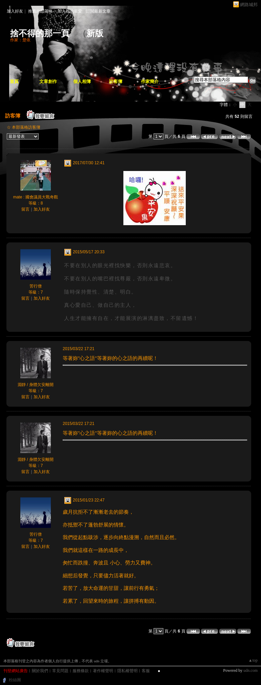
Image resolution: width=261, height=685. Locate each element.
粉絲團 (15, 680)
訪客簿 (115, 81)
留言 (25, 209)
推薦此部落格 (40, 11)
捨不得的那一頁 (39, 33)
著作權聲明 (103, 670)
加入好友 (15, 11)
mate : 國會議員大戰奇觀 (35, 197)
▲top (253, 660)
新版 (94, 33)
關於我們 (40, 670)
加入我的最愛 (70, 11)
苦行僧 (35, 286)
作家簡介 (150, 81)
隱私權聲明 (127, 670)
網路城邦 (249, 4)
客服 (146, 670)
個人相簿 (82, 81)
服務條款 (81, 670)
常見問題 (60, 670)
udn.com (250, 670)
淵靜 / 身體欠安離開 (36, 384)
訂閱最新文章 (98, 11)
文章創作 (48, 81)
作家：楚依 (20, 40)
